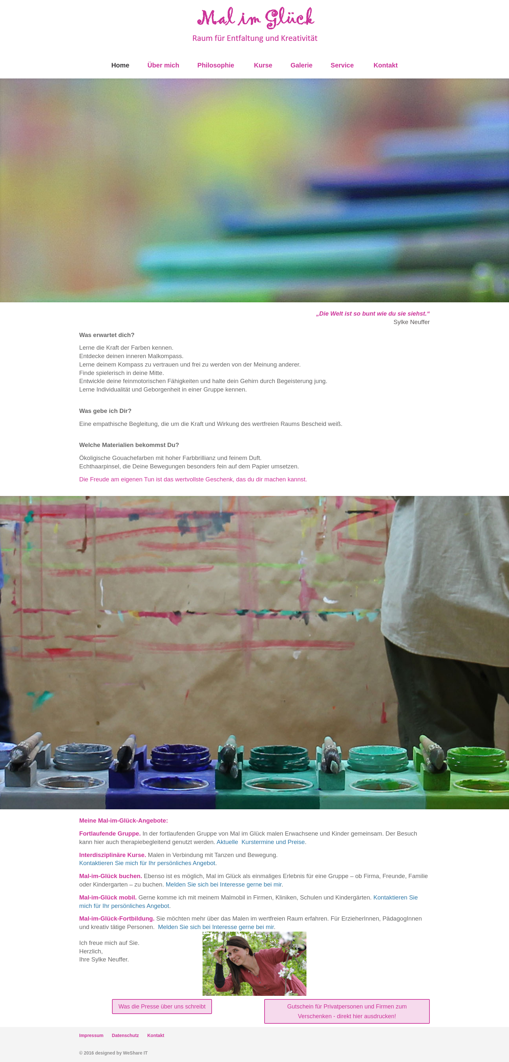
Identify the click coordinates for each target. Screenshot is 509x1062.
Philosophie (215, 65)
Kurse (263, 65)
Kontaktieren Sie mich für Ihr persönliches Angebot (147, 863)
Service (342, 65)
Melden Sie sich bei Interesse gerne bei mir (224, 884)
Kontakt (386, 65)
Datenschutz (125, 1035)
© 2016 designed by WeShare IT (113, 1053)
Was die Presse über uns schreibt (161, 1006)
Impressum (91, 1035)
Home (120, 65)
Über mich (163, 65)
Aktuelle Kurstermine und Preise (261, 842)
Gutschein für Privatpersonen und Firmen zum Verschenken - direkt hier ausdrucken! (347, 1011)
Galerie (302, 65)
